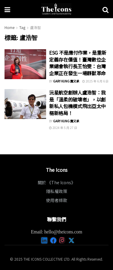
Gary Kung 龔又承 (66, 81)
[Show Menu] (7, 9)
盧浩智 (35, 27)
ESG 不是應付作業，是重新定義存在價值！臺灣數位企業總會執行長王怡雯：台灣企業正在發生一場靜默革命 (77, 62)
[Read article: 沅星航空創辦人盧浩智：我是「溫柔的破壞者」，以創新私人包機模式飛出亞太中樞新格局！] (25, 104)
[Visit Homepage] (56, 9)
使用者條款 (56, 200)
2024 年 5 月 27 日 (63, 127)
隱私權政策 (56, 191)
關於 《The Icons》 (56, 182)
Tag (22, 27)
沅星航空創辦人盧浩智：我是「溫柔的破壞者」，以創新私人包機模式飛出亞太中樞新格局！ (77, 102)
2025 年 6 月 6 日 (95, 81)
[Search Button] (105, 9)
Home (9, 27)
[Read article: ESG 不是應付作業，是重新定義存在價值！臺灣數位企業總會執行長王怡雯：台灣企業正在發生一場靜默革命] (25, 64)
